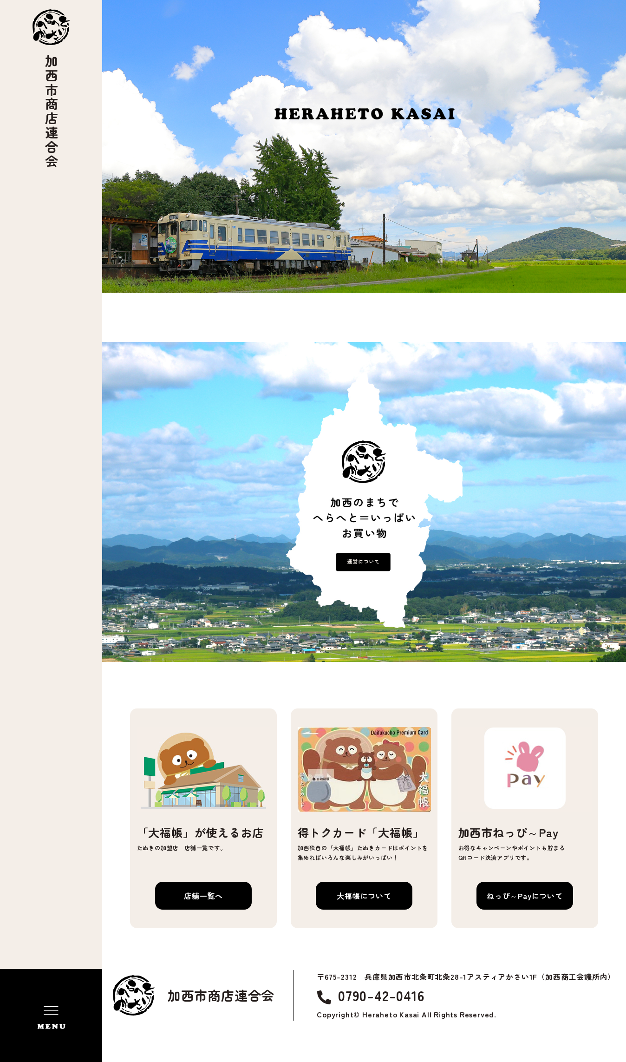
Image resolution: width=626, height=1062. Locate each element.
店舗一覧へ (203, 895)
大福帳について (364, 895)
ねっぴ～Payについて (525, 895)
